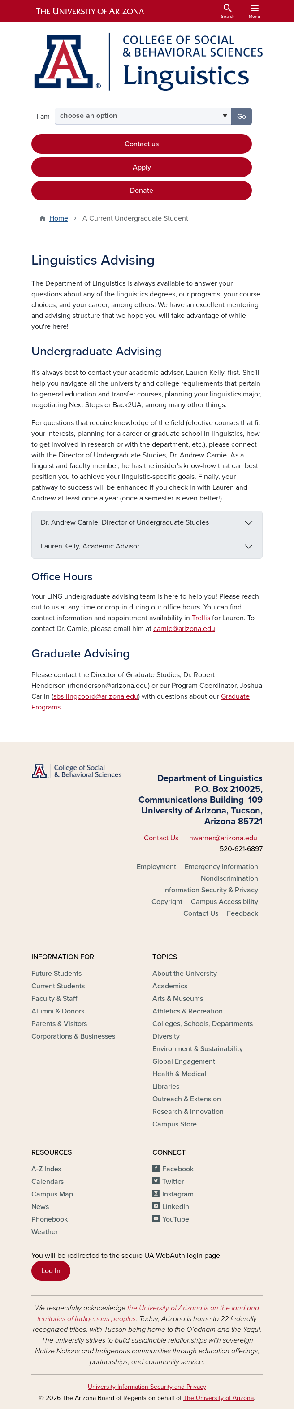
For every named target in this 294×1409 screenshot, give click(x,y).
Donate (141, 190)
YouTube (175, 1219)
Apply (142, 167)
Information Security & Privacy (210, 890)
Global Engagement (183, 1061)
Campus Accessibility (224, 901)
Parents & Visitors (59, 1023)
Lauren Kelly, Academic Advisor (90, 546)
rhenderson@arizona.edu (108, 685)
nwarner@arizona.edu (223, 838)
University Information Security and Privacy (147, 1387)
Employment (156, 866)
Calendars (47, 1181)
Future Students (56, 973)
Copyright (166, 901)
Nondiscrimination (229, 878)
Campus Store (174, 1124)
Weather (44, 1231)
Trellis (201, 617)
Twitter (173, 1181)
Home (58, 218)
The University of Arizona (218, 1398)
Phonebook (49, 1219)
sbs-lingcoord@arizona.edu (95, 696)
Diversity (166, 1036)
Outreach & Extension (186, 1099)
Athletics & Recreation (187, 1011)
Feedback (242, 913)
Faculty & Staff (54, 998)
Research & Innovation (188, 1111)
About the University (184, 973)
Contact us (142, 143)
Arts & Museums (177, 998)
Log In (51, 1270)
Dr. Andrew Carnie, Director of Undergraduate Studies (125, 522)
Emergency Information (221, 866)
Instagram (178, 1194)
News (40, 1206)
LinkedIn (175, 1206)
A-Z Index (46, 1169)
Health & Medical (179, 1074)
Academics (169, 986)
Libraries (165, 1086)
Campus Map (52, 1194)
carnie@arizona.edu (184, 628)
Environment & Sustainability (197, 1048)
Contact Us (161, 838)
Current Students (58, 986)
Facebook (178, 1169)
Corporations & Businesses (73, 1036)
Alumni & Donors (57, 1011)
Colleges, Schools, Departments (202, 1023)
